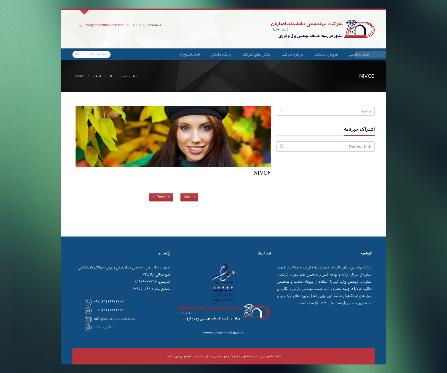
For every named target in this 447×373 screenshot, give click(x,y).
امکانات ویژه (190, 54)
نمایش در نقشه (103, 327)
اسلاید (97, 76)
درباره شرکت (292, 54)
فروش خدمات (326, 54)
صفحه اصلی (359, 54)
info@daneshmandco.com (105, 25)
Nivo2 (262, 174)
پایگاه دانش (221, 54)
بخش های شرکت (256, 54)
